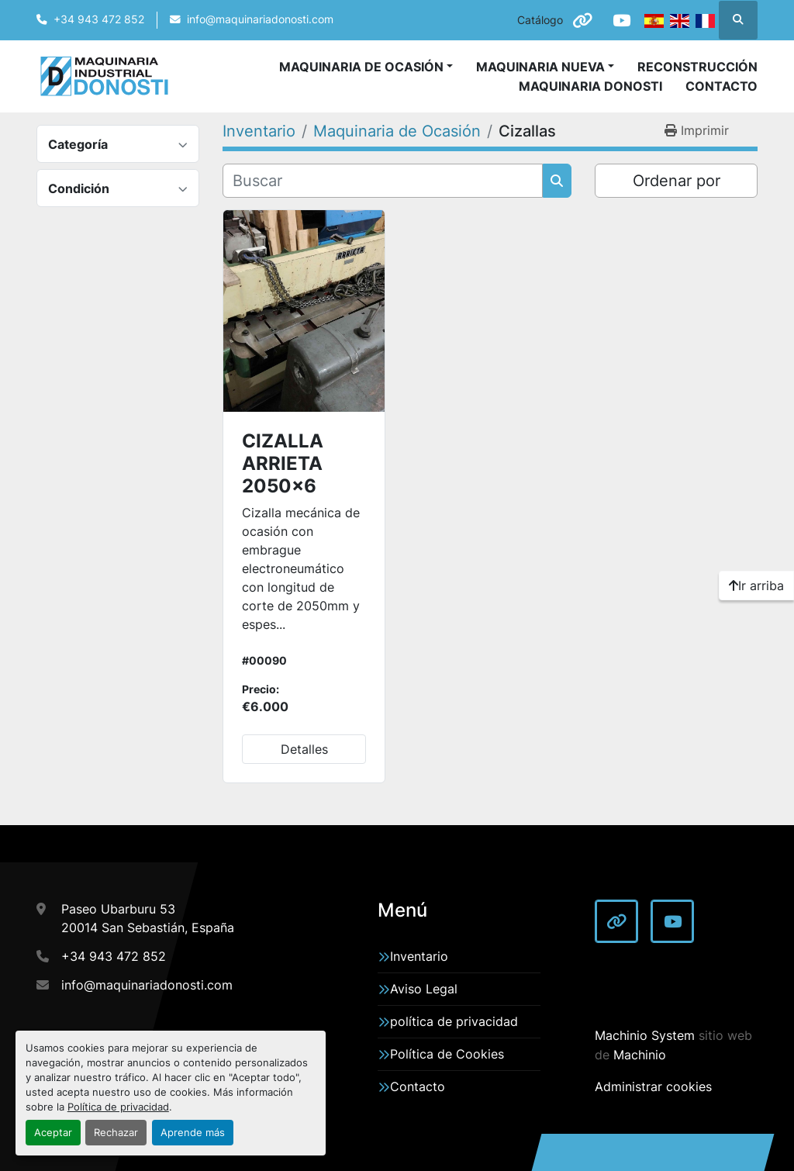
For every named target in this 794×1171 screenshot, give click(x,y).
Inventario (419, 956)
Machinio (639, 1054)
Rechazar (116, 1132)
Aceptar (53, 1132)
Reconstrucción (697, 66)
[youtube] (621, 20)
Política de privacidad (118, 1107)
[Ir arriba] (756, 585)
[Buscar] (383, 181)
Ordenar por (676, 180)
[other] (581, 20)
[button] (545, 66)
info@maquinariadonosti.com (260, 19)
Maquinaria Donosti (590, 86)
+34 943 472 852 (99, 19)
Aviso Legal (423, 989)
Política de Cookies (447, 1054)
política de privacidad (454, 1021)
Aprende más (193, 1132)
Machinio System (645, 1035)
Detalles (304, 749)
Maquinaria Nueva (540, 66)
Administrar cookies (653, 1086)
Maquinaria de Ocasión (361, 66)
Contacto (721, 86)
